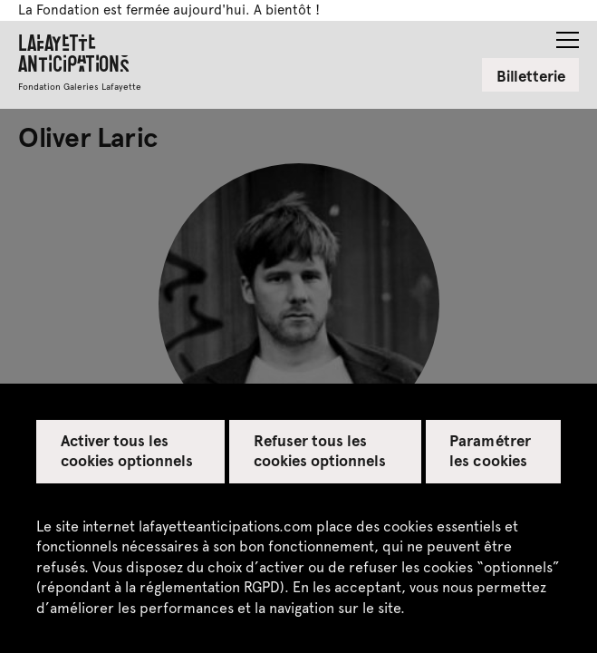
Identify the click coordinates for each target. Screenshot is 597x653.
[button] (567, 34)
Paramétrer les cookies (489, 450)
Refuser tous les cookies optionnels (320, 450)
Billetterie (530, 75)
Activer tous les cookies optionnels (127, 450)
